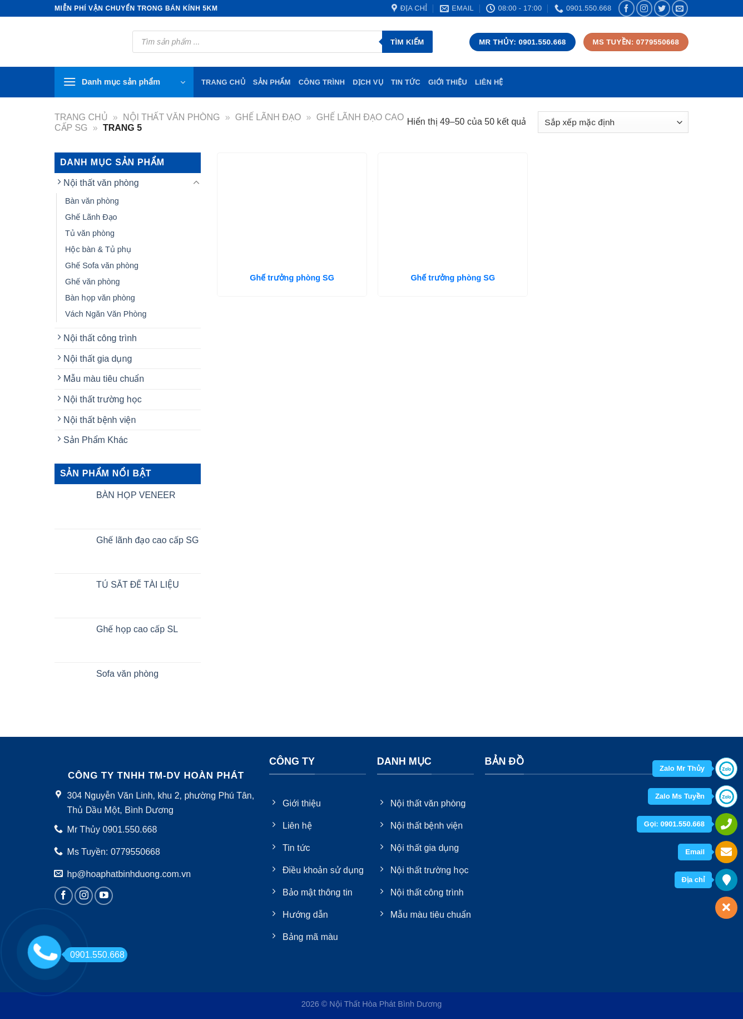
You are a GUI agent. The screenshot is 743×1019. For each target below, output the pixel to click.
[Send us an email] (680, 8)
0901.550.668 (94, 954)
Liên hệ (489, 82)
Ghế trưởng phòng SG (292, 277)
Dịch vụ (368, 82)
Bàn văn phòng (92, 200)
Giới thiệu (447, 82)
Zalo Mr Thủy (682, 768)
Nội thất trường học (102, 399)
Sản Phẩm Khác (95, 440)
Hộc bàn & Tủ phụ (98, 249)
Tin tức (405, 82)
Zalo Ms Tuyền (680, 796)
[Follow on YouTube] (104, 896)
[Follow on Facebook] (626, 8)
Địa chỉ (693, 879)
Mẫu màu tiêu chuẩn (103, 378)
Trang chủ (81, 117)
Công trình (322, 82)
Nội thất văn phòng (171, 117)
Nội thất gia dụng (97, 358)
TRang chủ (223, 82)
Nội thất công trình (100, 338)
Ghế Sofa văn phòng (101, 265)
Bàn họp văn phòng (100, 297)
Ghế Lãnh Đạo (268, 117)
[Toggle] (196, 183)
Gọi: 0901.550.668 (674, 824)
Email (695, 852)
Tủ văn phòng (90, 233)
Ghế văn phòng (92, 281)
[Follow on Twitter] (662, 8)
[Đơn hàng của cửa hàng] (613, 122)
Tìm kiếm (407, 42)
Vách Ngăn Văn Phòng (105, 313)
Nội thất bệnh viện (99, 420)
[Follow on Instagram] (644, 8)
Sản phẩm (272, 82)
